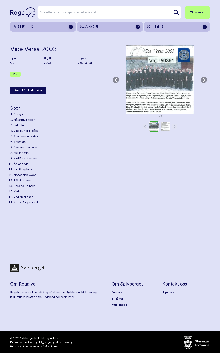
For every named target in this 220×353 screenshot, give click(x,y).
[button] (159, 79)
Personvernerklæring (24, 342)
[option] (154, 126)
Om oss (117, 292)
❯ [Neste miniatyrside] (174, 126)
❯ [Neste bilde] (203, 80)
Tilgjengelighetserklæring (55, 342)
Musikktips (119, 305)
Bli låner (117, 298)
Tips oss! (197, 12)
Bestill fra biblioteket (28, 90)
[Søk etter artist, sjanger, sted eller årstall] (112, 12)
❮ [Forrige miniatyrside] (145, 126)
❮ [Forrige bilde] (115, 80)
